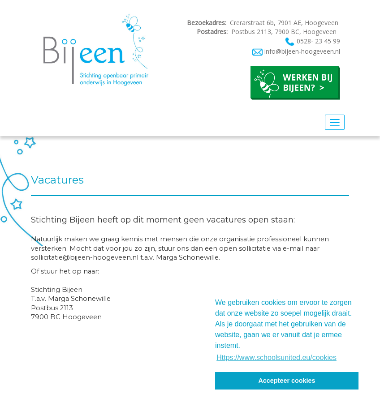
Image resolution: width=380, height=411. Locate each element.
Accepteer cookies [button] (286, 380)
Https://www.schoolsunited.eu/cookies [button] (276, 357)
